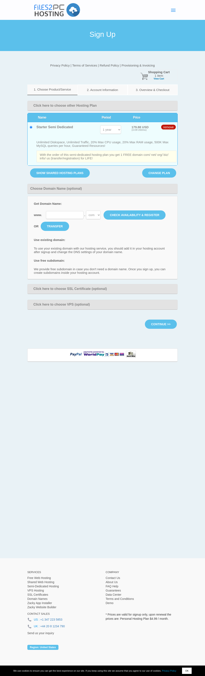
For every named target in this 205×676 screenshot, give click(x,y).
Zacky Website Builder (41, 607)
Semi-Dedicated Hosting (43, 586)
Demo (109, 603)
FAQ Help (112, 586)
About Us (112, 582)
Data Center (113, 594)
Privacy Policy (169, 671)
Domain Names (37, 598)
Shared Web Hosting (40, 582)
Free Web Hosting (39, 578)
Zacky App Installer (39, 603)
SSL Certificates (37, 594)
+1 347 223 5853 (51, 619)
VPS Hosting (35, 590)
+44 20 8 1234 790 (52, 626)
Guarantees (113, 590)
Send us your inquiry (40, 633)
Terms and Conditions (120, 598)
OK (187, 671)
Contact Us (113, 578)
